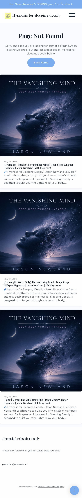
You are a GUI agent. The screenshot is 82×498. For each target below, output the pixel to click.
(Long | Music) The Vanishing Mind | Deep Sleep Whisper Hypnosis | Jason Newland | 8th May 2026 (36, 401)
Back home (41, 62)
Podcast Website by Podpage (51, 486)
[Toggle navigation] (72, 15)
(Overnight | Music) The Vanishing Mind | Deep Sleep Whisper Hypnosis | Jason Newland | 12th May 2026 (38, 166)
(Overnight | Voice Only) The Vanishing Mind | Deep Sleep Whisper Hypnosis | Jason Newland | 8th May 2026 (36, 284)
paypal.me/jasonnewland (14, 464)
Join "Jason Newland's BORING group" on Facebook (41, 4)
